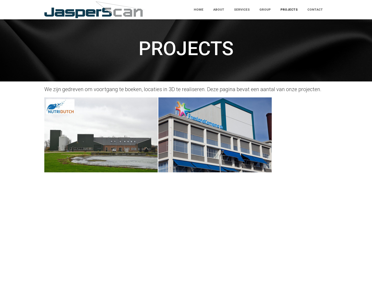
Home (198, 9)
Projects (289, 9)
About (218, 9)
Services (242, 9)
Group (265, 9)
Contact (315, 9)
